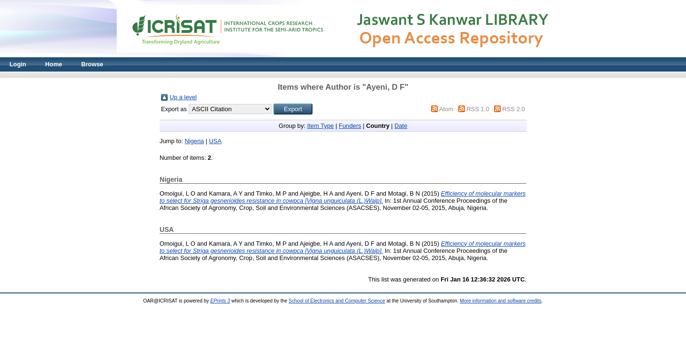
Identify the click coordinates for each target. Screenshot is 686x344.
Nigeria (194, 141)
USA (215, 141)
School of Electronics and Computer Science (337, 300)
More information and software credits (500, 300)
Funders (350, 125)
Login (18, 64)
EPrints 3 (220, 300)
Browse (92, 64)
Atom (446, 109)
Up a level (183, 97)
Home (53, 64)
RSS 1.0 (477, 109)
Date (400, 125)
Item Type (320, 125)
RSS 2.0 (513, 109)
